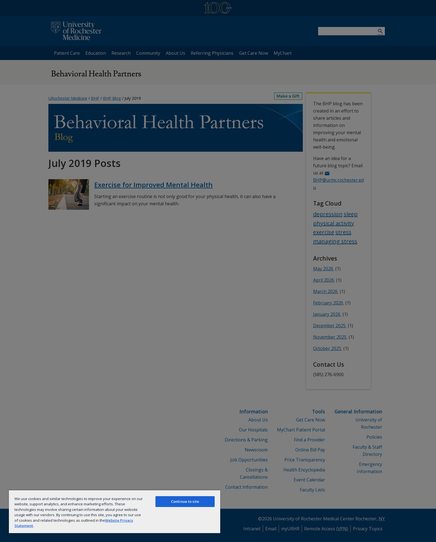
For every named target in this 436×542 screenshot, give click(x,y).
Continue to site (185, 501)
